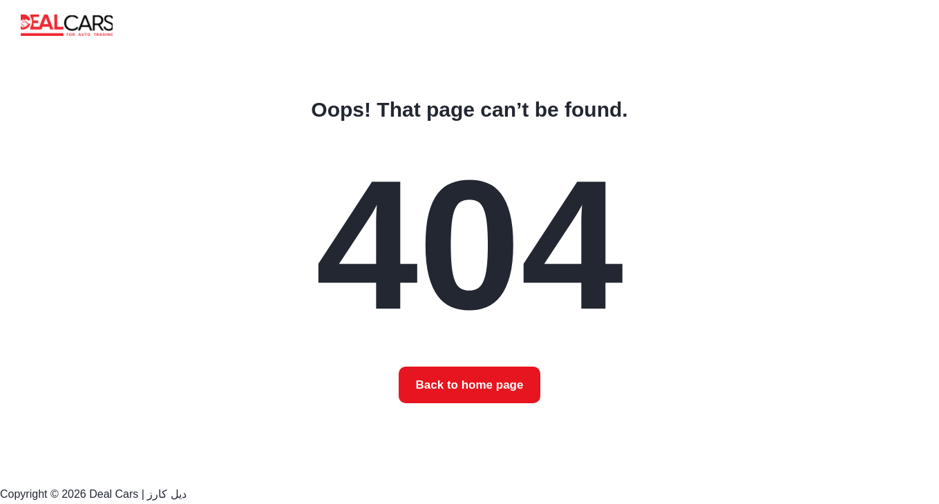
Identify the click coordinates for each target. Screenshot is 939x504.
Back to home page (470, 384)
